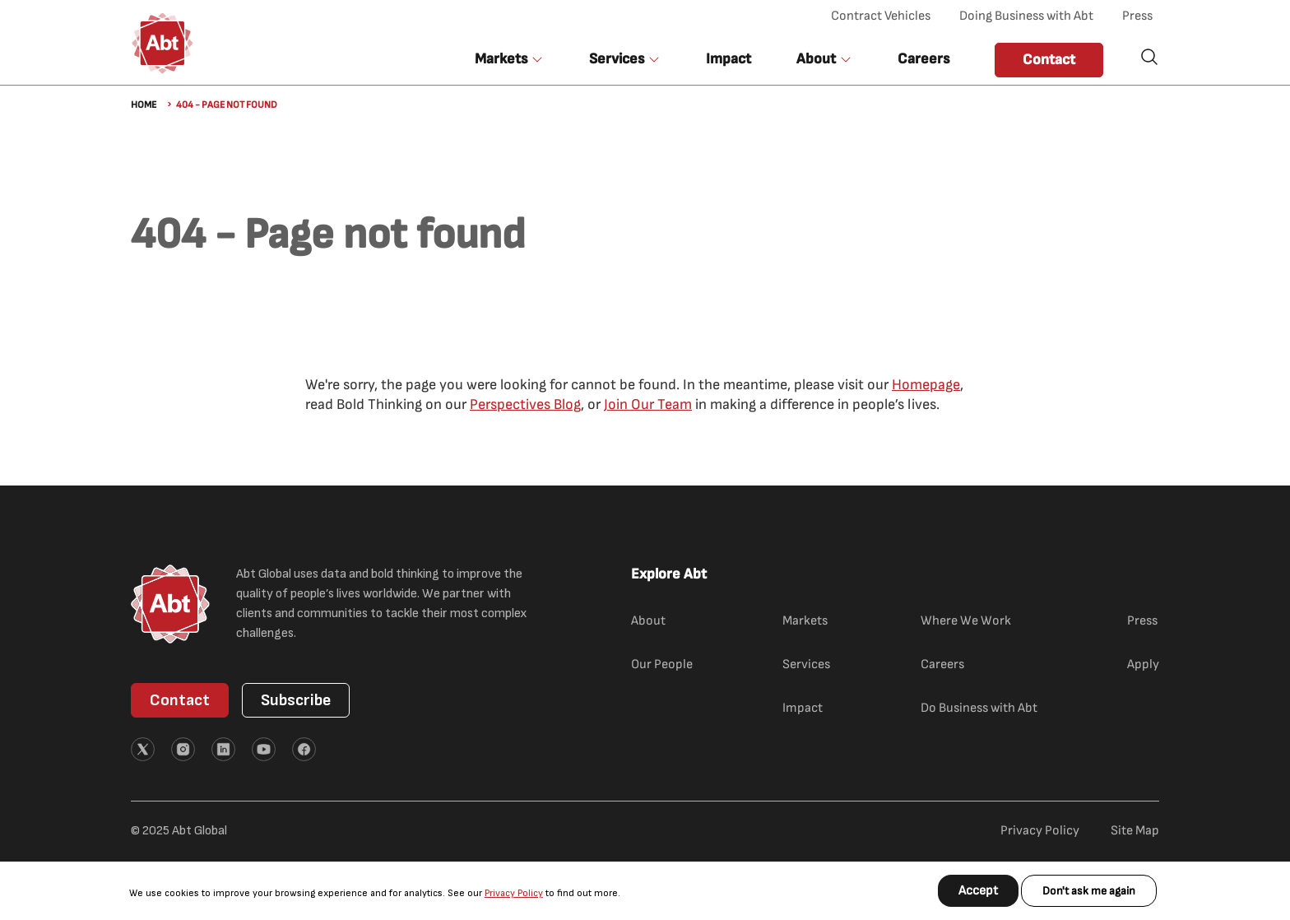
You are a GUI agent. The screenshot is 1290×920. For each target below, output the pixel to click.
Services (806, 664)
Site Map (1135, 831)
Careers (923, 58)
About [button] (816, 58)
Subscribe (296, 700)
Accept (978, 891)
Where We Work (966, 621)
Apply (1143, 664)
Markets (805, 621)
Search (1149, 57)
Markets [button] (501, 58)
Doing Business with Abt (1026, 16)
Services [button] (616, 58)
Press (1137, 16)
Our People (662, 664)
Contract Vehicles (880, 16)
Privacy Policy (514, 893)
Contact (1049, 59)
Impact (728, 58)
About (648, 621)
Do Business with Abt (979, 708)
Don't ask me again (1088, 891)
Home (143, 105)
